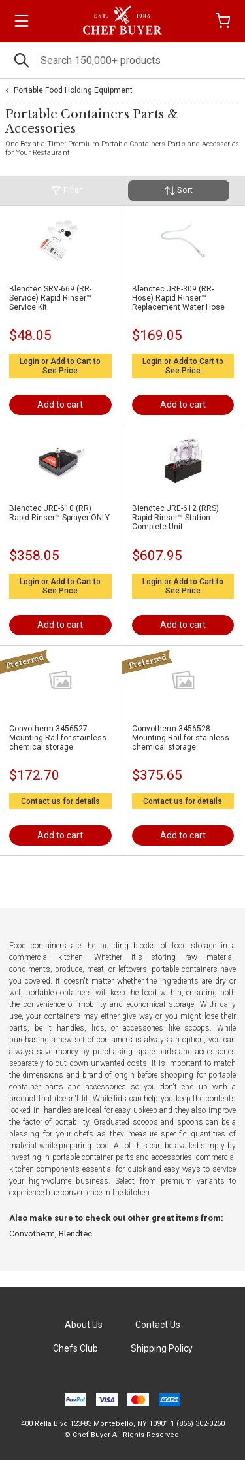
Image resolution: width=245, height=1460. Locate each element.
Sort (179, 190)
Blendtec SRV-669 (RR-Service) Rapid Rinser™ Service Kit (50, 298)
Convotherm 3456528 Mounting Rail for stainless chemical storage (180, 738)
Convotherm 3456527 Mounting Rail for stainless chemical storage (57, 738)
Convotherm (32, 1233)
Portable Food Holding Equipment (73, 90)
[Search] (122, 60)
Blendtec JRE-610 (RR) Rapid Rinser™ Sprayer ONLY (59, 513)
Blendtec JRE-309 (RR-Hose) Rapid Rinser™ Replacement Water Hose (178, 298)
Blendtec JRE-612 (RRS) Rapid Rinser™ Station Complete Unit (175, 517)
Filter (66, 190)
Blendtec (75, 1233)
